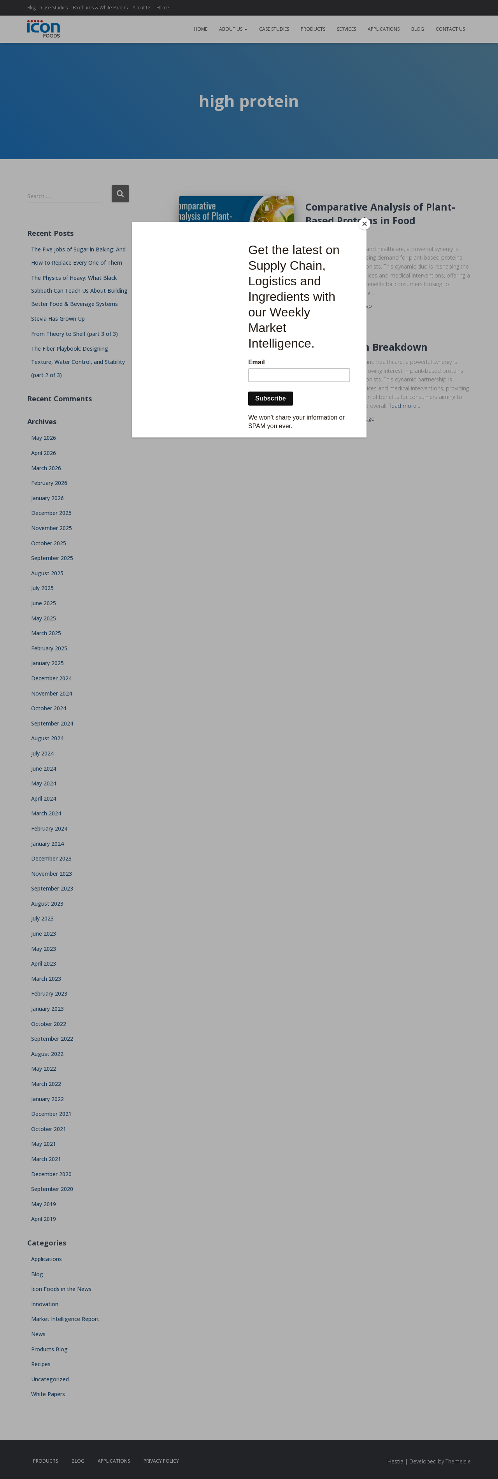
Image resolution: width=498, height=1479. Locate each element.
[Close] (364, 224)
